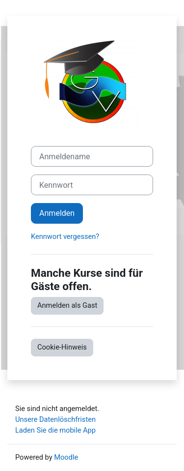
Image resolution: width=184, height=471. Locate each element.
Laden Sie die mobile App (55, 430)
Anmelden (57, 213)
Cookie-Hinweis (62, 347)
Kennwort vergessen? (65, 236)
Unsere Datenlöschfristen (55, 419)
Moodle (66, 457)
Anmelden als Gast (67, 305)
